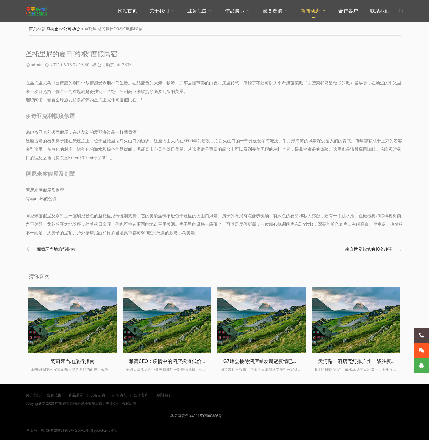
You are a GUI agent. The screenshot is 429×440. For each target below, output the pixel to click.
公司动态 (71, 28)
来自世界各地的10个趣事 (369, 249)
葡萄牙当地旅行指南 (56, 249)
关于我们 (159, 11)
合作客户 (348, 11)
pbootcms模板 (106, 430)
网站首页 (127, 11)
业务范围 (197, 11)
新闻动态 (310, 11)
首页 (33, 28)
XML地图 (85, 430)
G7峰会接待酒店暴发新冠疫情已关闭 (263, 361)
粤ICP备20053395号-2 (59, 430)
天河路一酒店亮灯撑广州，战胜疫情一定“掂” (366, 361)
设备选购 (272, 11)
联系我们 (380, 11)
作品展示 (235, 11)
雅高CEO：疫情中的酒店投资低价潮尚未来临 (177, 361)
